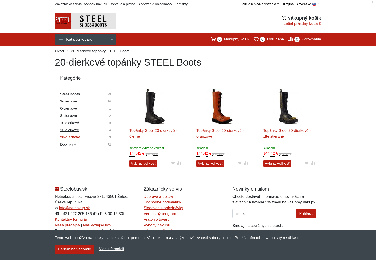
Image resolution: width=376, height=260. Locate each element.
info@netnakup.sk (74, 208)
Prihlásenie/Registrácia (260, 4)
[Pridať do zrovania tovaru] (179, 163)
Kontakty (180, 4)
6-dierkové (68, 108)
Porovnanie (302, 39)
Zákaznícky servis (68, 4)
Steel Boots (70, 94)
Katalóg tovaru (86, 39)
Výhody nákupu (95, 4)
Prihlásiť (306, 213)
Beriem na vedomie (74, 249)
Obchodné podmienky (162, 202)
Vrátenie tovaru (157, 219)
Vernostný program (160, 214)
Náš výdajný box (97, 225)
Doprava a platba (122, 4)
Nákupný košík (227, 39)
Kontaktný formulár (71, 219)
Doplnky (68, 144)
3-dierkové (68, 101)
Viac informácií (111, 249)
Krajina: (301, 4)
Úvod (59, 51)
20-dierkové (70, 137)
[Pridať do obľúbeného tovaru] (173, 163)
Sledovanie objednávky (154, 4)
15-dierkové (69, 130)
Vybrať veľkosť (143, 163)
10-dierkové (69, 123)
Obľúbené (266, 39)
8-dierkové (68, 115)
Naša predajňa (67, 225)
